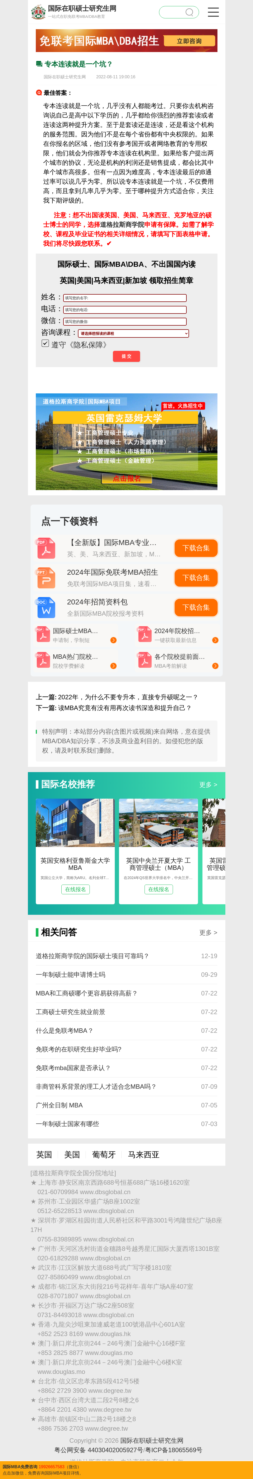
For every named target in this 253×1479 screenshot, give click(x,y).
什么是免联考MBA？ (65, 1030)
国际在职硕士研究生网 (151, 1440)
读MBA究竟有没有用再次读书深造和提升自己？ (125, 707)
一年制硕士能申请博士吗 (70, 974)
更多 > (208, 784)
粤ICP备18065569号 (174, 1450)
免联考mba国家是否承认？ (73, 1067)
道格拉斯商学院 (122, 224)
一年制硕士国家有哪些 (67, 1123)
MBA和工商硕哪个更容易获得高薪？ (87, 993)
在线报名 (75, 889)
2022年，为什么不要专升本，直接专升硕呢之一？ (128, 697)
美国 (72, 1154)
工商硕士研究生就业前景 (70, 1011)
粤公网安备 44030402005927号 (98, 1450)
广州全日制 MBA (59, 1105)
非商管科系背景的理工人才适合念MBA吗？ (96, 1086)
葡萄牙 (104, 1154)
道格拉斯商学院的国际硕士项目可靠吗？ (93, 955)
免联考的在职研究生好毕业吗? (78, 1049)
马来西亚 (144, 1154)
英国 (44, 1154)
